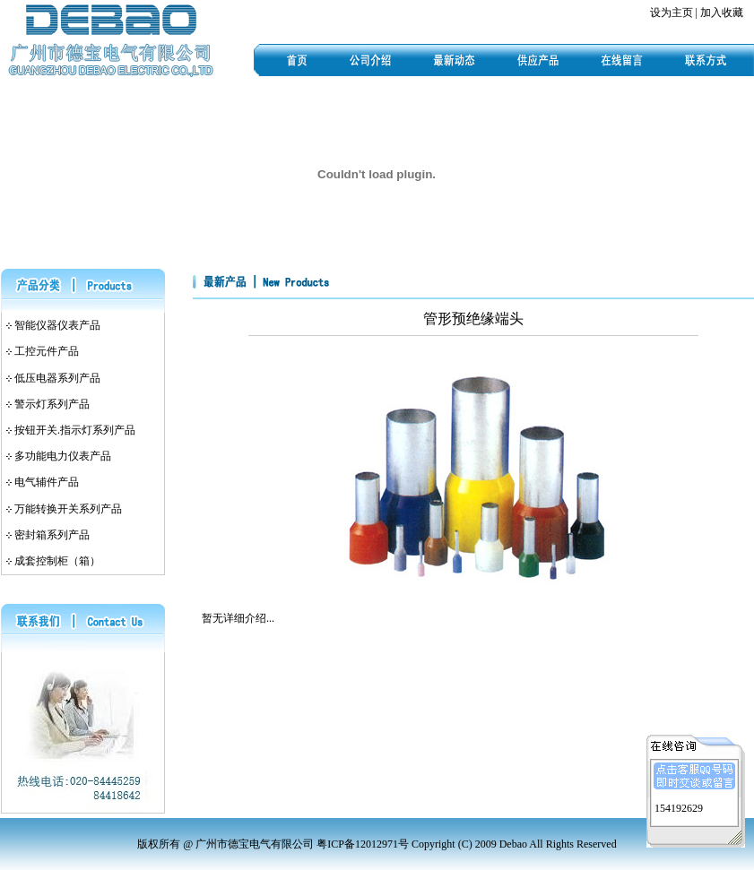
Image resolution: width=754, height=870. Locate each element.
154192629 (678, 806)
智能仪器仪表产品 (57, 325)
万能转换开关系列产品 (68, 509)
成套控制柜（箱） (57, 561)
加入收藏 (721, 12)
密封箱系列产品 (52, 535)
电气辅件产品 (46, 482)
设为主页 (671, 12)
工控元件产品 (46, 351)
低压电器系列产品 (57, 378)
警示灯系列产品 (52, 404)
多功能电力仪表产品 (62, 456)
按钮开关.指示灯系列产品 (74, 430)
